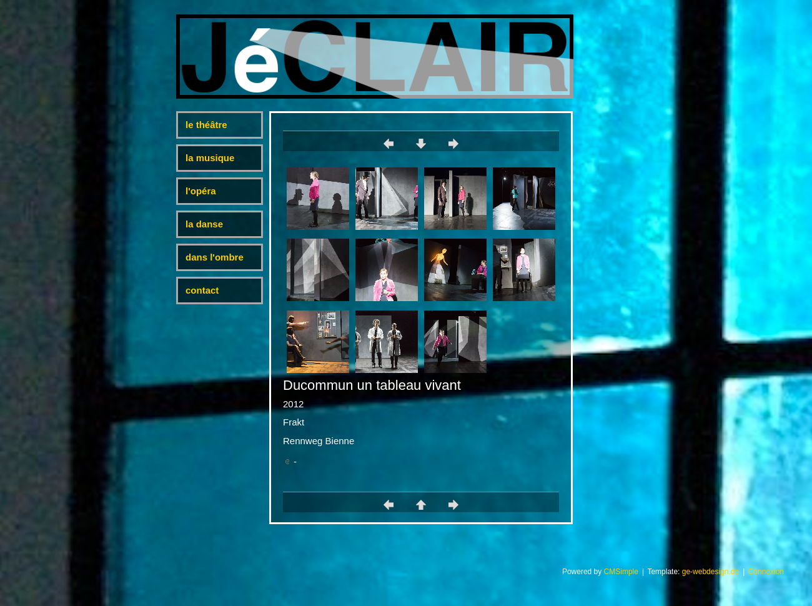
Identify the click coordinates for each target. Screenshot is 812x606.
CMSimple (621, 571)
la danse (204, 224)
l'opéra (201, 191)
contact (202, 290)
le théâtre (206, 124)
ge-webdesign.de (710, 571)
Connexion (766, 571)
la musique (210, 157)
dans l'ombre (215, 257)
